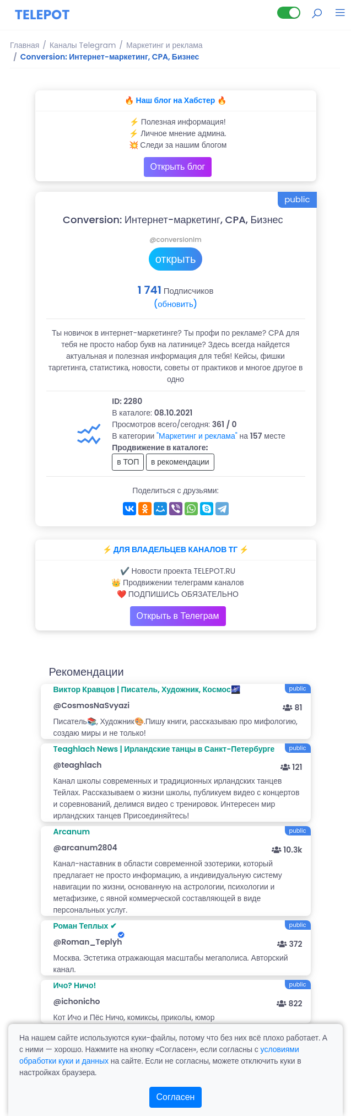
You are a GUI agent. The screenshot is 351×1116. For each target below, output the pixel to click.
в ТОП (128, 461)
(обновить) (175, 304)
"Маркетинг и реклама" (196, 435)
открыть (175, 259)
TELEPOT (42, 15)
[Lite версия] (288, 13)
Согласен (175, 1097)
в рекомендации (180, 461)
